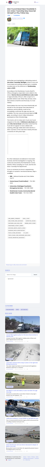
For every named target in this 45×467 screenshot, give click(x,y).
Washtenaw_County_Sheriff (15, 225)
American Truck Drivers (17, 18)
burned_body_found (30, 223)
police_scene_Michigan (14, 233)
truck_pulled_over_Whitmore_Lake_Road (19, 235)
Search (35, 274)
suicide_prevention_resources (16, 237)
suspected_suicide (30, 221)
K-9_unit (26, 233)
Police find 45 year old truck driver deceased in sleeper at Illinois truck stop (22, 445)
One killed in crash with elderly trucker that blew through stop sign (21, 391)
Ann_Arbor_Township (14, 218)
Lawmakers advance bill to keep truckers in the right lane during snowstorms (22, 363)
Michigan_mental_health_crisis (16, 228)
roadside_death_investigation (16, 230)
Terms (29, 457)
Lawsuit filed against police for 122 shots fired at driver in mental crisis (22, 335)
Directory (27, 460)
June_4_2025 (26, 218)
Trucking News (17, 15)
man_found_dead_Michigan (15, 221)
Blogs (9, 15)
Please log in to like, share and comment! (16, 264)
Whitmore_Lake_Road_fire (15, 223)
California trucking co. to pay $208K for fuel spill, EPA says (22, 418)
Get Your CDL (24, 309)
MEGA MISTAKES (10, 341)
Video (17, 309)
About (25, 457)
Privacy (33, 457)
